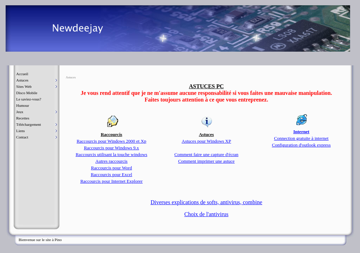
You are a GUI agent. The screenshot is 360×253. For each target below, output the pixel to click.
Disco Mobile (26, 93)
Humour (22, 105)
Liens (20, 131)
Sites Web (24, 86)
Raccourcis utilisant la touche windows (111, 154)
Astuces (22, 80)
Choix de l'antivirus (206, 214)
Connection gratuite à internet (301, 138)
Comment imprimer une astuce (206, 161)
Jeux (19, 112)
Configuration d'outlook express (301, 145)
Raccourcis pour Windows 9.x (111, 147)
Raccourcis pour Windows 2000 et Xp (111, 141)
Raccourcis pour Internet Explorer (111, 181)
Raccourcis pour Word (111, 167)
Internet (301, 131)
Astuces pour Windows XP (206, 141)
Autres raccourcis (111, 161)
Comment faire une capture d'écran (206, 154)
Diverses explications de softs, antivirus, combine (206, 202)
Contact (22, 137)
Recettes (22, 118)
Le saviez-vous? (28, 99)
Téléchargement (28, 124)
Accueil (22, 74)
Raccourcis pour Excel (111, 174)
